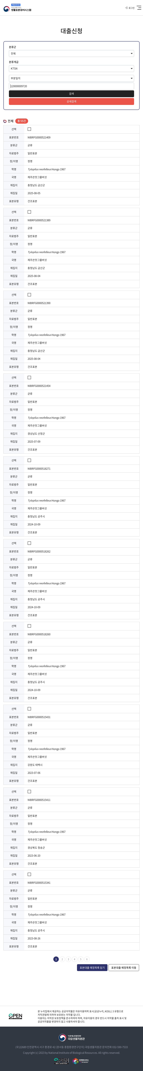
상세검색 (71, 101)
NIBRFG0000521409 (39, 137)
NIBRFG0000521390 (39, 303)
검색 (71, 93)
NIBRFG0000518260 (39, 634)
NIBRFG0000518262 (39, 551)
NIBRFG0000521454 (39, 386)
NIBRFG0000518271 (39, 468)
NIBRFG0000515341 (39, 882)
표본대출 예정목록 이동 (123, 968)
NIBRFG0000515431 (39, 717)
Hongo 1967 (46, 169)
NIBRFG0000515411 (39, 800)
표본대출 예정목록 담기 (92, 968)
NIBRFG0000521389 (39, 220)
